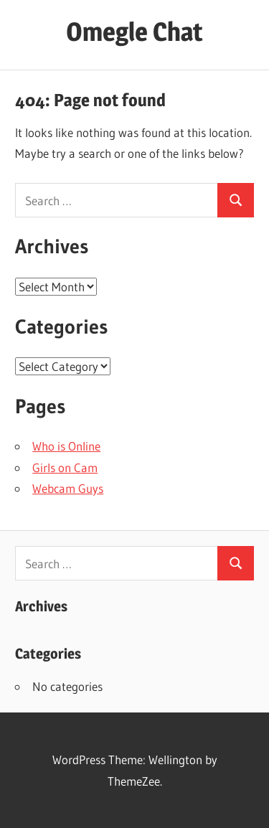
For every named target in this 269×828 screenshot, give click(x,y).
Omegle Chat (134, 31)
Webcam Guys (67, 488)
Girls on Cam (65, 467)
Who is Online (66, 445)
